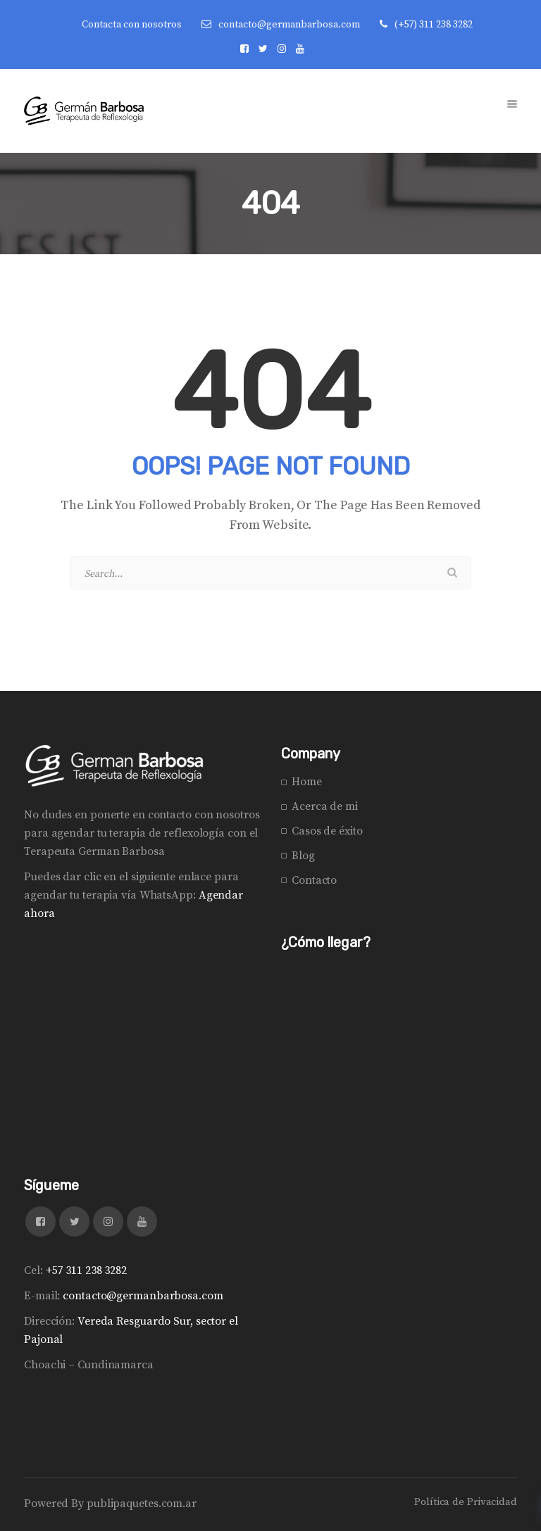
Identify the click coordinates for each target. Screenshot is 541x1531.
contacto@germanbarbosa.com (289, 24)
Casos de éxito (327, 831)
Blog (303, 856)
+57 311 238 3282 (86, 1270)
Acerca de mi (325, 806)
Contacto (314, 880)
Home (307, 782)
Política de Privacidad (465, 1501)
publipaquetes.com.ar (142, 1503)
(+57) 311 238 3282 (433, 24)
